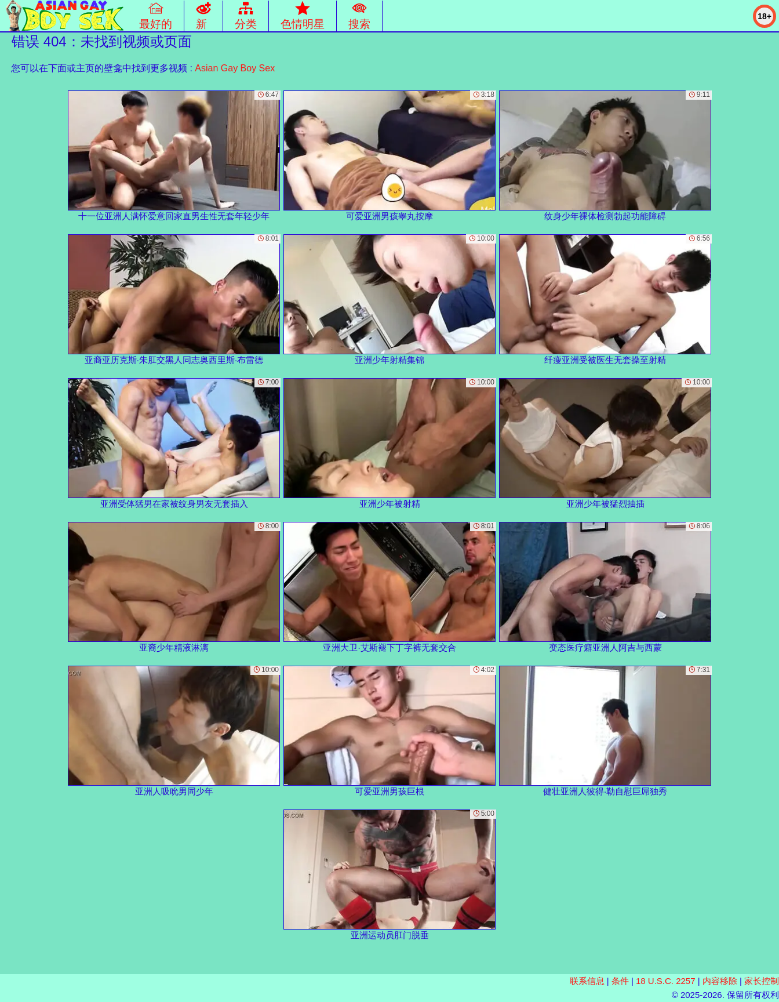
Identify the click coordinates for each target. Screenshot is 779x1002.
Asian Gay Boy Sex (235, 68)
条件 (620, 981)
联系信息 (587, 981)
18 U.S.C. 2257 (666, 981)
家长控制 (761, 981)
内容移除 (719, 981)
